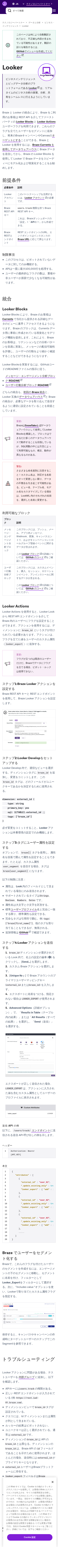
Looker (33, 88)
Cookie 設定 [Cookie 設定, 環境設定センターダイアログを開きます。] (30, 1537)
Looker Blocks (24, 121)
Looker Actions (46, 121)
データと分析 (34, 22)
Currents (7, 319)
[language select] (20, 3)
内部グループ (26, 1377)
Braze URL (23, 239)
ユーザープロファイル (24, 909)
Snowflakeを (32, 425)
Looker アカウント (34, 197)
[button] (40, 3)
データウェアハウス (31, 396)
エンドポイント (31, 1130)
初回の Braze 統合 (34, 392)
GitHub (23, 932)
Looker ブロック (30, 553)
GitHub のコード (35, 557)
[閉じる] (52, 1482)
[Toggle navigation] (54, 11)
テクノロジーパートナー (13, 22)
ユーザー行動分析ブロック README (27, 385)
